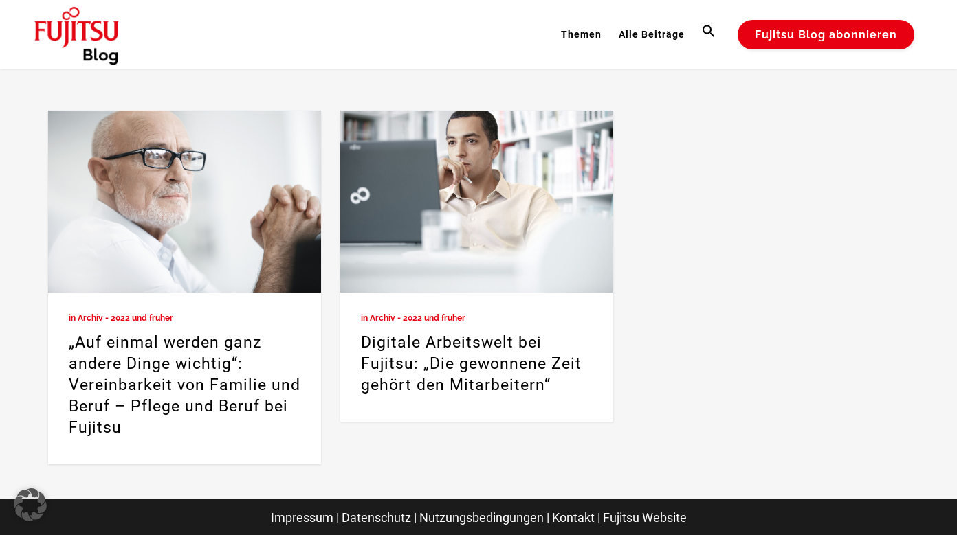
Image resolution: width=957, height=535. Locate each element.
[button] (710, 34)
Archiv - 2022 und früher (125, 318)
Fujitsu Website (645, 517)
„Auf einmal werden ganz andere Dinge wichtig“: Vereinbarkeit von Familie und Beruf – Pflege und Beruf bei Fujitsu (184, 385)
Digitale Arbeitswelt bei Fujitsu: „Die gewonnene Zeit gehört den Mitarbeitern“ (471, 363)
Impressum (302, 517)
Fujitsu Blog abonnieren (826, 34)
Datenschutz (376, 517)
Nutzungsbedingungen (481, 517)
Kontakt (573, 517)
